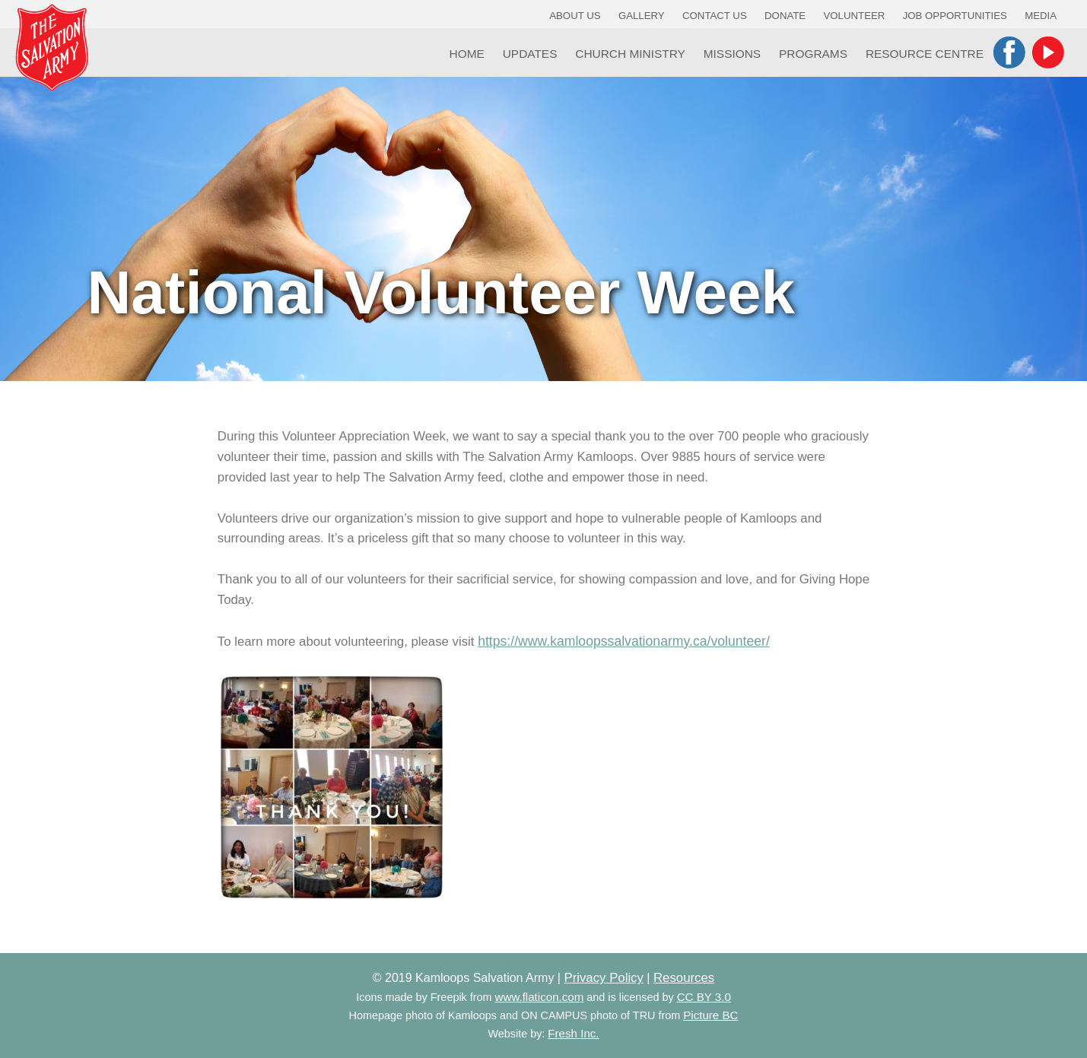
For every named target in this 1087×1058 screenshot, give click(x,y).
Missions (732, 53)
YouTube (1048, 52)
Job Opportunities (955, 15)
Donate (785, 15)
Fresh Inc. (573, 1033)
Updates (530, 53)
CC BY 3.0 (704, 996)
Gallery (641, 15)
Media (1041, 15)
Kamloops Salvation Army (51, 47)
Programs (813, 53)
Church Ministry (630, 53)
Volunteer (854, 15)
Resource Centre (925, 53)
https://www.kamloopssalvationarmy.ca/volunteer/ (624, 641)
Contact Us (714, 15)
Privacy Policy (603, 978)
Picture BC (710, 1015)
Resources (683, 978)
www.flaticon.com (539, 996)
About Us (574, 15)
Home (467, 53)
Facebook (1009, 52)
